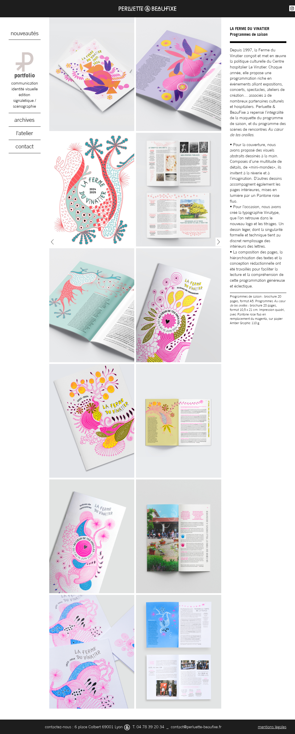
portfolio (25, 65)
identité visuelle (25, 88)
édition (24, 94)
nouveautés (25, 33)
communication (24, 83)
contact (25, 146)
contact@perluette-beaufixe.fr (196, 726)
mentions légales (272, 726)
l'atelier (24, 133)
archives (24, 119)
